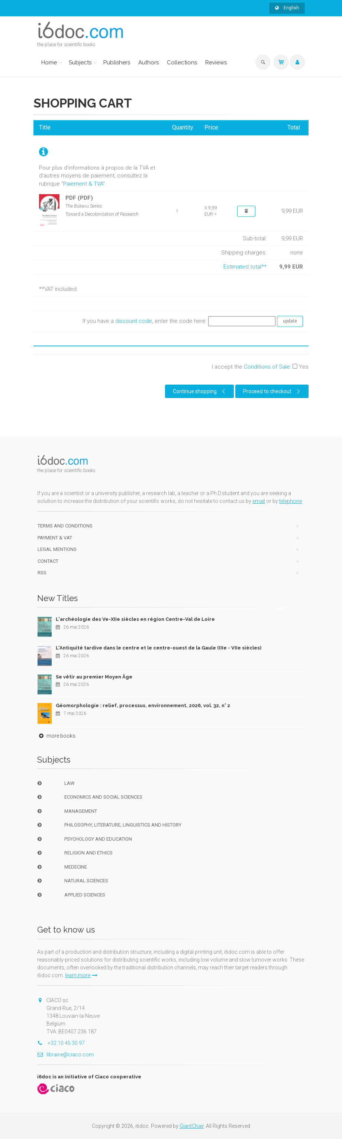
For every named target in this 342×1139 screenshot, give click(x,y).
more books (56, 736)
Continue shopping (200, 391)
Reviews (216, 62)
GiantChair (192, 1126)
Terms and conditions (65, 526)
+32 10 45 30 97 (61, 1043)
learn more (81, 975)
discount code (133, 321)
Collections (182, 62)
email (258, 501)
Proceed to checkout (272, 391)
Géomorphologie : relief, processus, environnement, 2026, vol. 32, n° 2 (143, 705)
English (287, 7)
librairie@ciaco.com (65, 1055)
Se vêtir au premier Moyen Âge (94, 677)
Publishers (116, 62)
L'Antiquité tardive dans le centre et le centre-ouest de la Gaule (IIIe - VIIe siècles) (158, 648)
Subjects (80, 62)
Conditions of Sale (267, 366)
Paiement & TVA (83, 183)
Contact (48, 561)
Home (49, 62)
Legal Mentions (57, 549)
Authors (148, 62)
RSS (42, 572)
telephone (290, 501)
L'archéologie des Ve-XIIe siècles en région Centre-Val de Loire (135, 619)
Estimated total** (245, 266)
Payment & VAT (55, 537)
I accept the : (260, 366)
